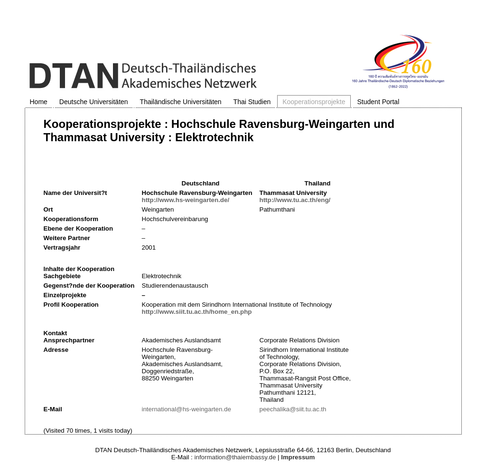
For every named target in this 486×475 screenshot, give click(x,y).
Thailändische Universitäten (181, 102)
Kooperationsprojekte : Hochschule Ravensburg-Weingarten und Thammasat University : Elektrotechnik (219, 130)
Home (38, 102)
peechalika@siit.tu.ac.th (293, 409)
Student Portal (378, 102)
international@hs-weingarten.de (186, 409)
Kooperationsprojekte (313, 102)
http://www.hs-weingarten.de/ (186, 200)
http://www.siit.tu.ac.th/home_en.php (197, 311)
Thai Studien (252, 102)
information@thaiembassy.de (235, 457)
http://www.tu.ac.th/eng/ (295, 200)
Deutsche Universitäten (93, 102)
